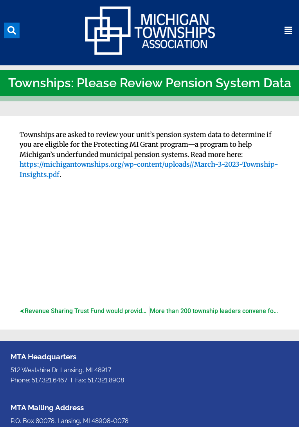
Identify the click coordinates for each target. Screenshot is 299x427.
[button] (12, 28)
